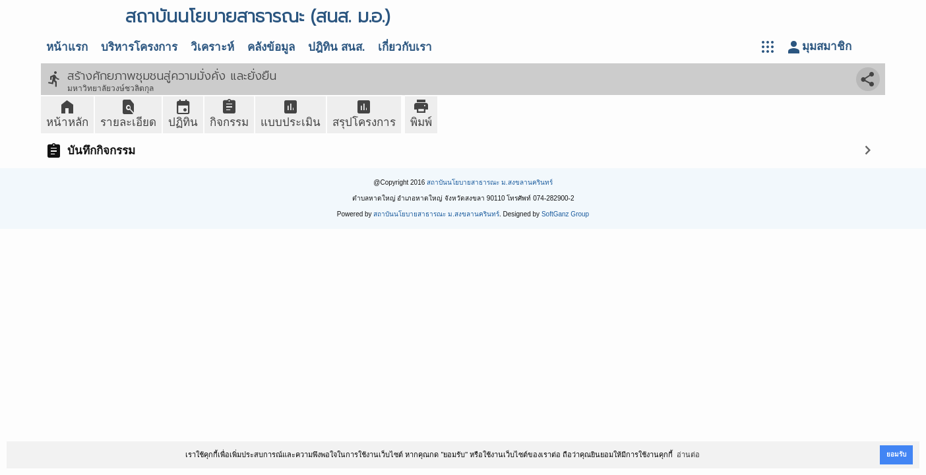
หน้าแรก (67, 47)
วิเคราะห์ (212, 47)
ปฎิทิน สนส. (336, 47)
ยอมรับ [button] (896, 454)
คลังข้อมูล (271, 47)
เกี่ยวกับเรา (405, 47)
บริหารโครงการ (139, 47)
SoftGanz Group (565, 214)
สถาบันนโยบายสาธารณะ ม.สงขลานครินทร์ (490, 182)
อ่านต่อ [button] (688, 455)
